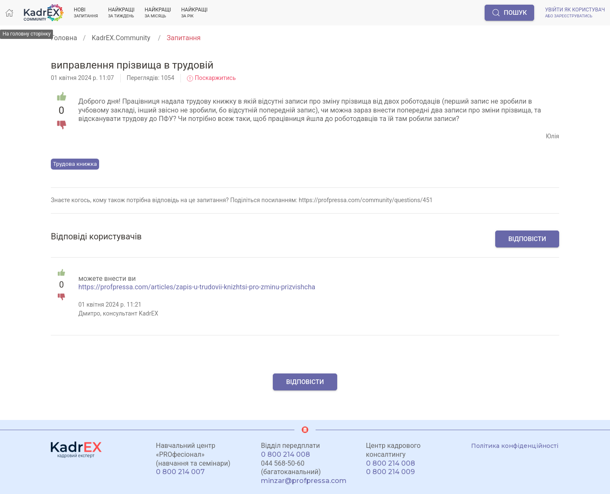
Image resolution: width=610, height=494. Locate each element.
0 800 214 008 (285, 454)
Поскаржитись (211, 77)
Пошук (509, 12)
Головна (64, 38)
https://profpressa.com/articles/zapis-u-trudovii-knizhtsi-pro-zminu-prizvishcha (196, 287)
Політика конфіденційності (514, 446)
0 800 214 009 (390, 472)
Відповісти (527, 239)
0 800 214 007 (180, 472)
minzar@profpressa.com (304, 481)
